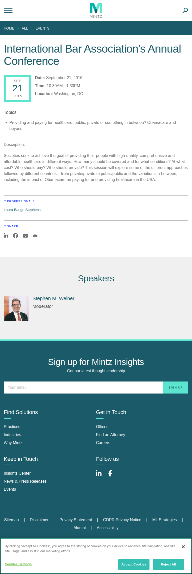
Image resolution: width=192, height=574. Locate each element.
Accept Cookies (134, 564)
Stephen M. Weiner (53, 298)
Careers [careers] (103, 443)
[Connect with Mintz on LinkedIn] (101, 476)
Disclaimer (39, 520)
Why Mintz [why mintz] (13, 443)
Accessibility (107, 528)
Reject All (168, 564)
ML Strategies (164, 520)
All (25, 28)
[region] (96, 556)
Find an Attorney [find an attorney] (110, 435)
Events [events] (10, 489)
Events (43, 28)
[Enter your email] (96, 387)
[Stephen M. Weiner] (16, 308)
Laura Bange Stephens (22, 210)
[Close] (183, 546)
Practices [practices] (12, 427)
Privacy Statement (76, 520)
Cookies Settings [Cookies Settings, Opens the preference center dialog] (18, 564)
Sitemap (11, 520)
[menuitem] (10, 28)
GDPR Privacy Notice (122, 520)
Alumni (80, 528)
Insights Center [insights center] (17, 473)
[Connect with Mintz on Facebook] (113, 476)
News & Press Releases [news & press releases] (25, 481)
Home (9, 28)
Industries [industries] (12, 435)
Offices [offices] (102, 427)
